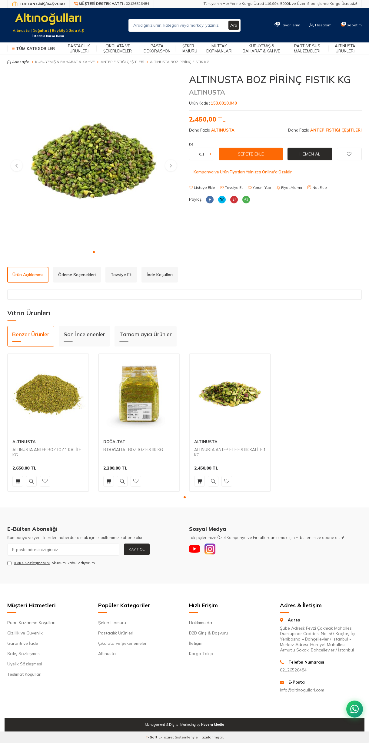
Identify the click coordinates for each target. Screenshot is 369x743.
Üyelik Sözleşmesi (24, 664)
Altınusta (107, 653)
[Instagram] (212, 550)
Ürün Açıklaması (27, 274)
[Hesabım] (319, 25)
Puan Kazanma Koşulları (31, 622)
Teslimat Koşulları (24, 674)
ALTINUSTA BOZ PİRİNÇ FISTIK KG (179, 61)
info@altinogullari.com (302, 690)
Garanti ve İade (22, 643)
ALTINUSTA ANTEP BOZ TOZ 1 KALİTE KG (46, 452)
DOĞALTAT (114, 441)
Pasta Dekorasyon (157, 48)
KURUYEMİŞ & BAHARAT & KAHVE (65, 61)
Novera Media (212, 724)
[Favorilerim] (286, 25)
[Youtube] (195, 550)
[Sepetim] (351, 25)
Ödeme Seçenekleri (77, 274)
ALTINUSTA (207, 92)
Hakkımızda (200, 622)
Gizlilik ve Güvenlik (25, 633)
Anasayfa (18, 61)
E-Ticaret (166, 737)
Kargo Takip (201, 653)
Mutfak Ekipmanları (219, 48)
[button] (94, 252)
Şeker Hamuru (188, 48)
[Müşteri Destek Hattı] (112, 4)
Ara (233, 25)
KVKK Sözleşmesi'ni (32, 563)
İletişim (195, 643)
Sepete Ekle (251, 154)
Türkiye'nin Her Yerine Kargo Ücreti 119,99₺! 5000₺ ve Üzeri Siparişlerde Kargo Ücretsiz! (280, 3)
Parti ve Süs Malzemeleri (307, 48)
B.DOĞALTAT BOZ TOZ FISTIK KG (133, 449)
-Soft (151, 737)
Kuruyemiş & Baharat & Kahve (261, 48)
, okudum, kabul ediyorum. (51, 563)
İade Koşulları (160, 274)
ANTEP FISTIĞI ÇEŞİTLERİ (122, 61)
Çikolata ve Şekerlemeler (117, 48)
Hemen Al (310, 154)
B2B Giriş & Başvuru (208, 633)
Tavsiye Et (232, 187)
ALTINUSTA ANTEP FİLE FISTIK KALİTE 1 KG (230, 452)
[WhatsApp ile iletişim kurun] (354, 707)
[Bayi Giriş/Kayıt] (38, 4)
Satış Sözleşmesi (24, 653)
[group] (93, 160)
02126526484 (293, 670)
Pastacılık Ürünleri (79, 48)
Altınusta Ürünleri (345, 48)
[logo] (48, 21)
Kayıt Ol (137, 549)
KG (191, 144)
